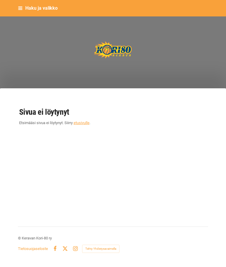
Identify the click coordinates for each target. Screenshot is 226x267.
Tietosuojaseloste (33, 249)
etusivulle (81, 123)
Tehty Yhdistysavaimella (100, 248)
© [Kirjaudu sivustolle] (20, 238)
